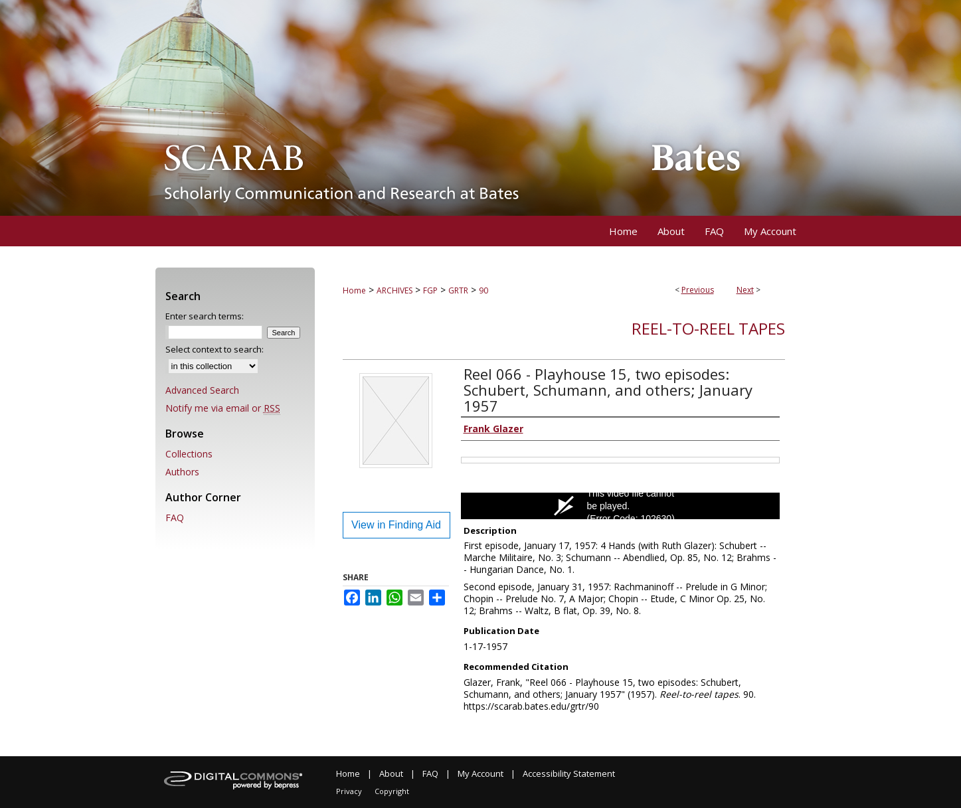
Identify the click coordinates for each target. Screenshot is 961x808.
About (391, 773)
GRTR (458, 290)
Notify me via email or (222, 408)
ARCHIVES (394, 290)
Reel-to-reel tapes (708, 328)
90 (483, 290)
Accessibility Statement (569, 773)
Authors (182, 471)
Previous (697, 289)
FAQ (174, 517)
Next (745, 289)
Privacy (349, 791)
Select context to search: (214, 349)
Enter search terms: (204, 316)
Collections (189, 453)
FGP (430, 290)
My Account (480, 773)
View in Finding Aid (396, 524)
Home (354, 290)
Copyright (392, 791)
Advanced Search (202, 390)
